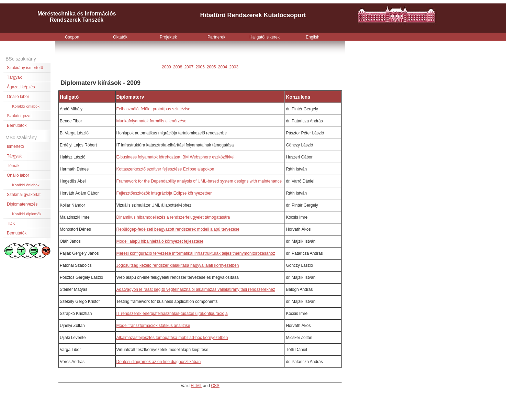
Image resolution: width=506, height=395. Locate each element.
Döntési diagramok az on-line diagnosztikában (158, 361)
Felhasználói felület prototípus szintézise (153, 109)
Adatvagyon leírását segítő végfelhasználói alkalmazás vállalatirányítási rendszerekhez (195, 289)
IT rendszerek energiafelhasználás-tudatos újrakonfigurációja (172, 313)
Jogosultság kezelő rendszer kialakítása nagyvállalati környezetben (177, 265)
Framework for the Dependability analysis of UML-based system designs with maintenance (199, 181)
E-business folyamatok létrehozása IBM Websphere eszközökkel (175, 157)
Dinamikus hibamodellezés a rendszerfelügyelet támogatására (173, 217)
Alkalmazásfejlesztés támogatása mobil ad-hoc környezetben (172, 337)
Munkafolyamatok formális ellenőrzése (151, 121)
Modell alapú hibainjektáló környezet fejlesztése (159, 241)
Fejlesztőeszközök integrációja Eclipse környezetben (164, 193)
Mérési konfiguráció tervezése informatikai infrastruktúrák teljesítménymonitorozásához (195, 253)
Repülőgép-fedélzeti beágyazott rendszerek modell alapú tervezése (177, 229)
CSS (215, 385)
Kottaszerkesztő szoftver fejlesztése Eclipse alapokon (165, 169)
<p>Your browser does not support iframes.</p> (253, 20)
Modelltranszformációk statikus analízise (153, 325)
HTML (196, 385)
